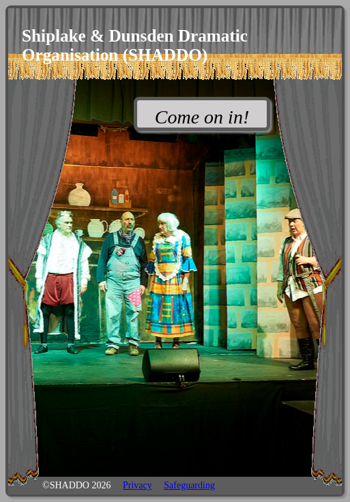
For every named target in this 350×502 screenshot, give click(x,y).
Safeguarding (189, 485)
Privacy (137, 485)
